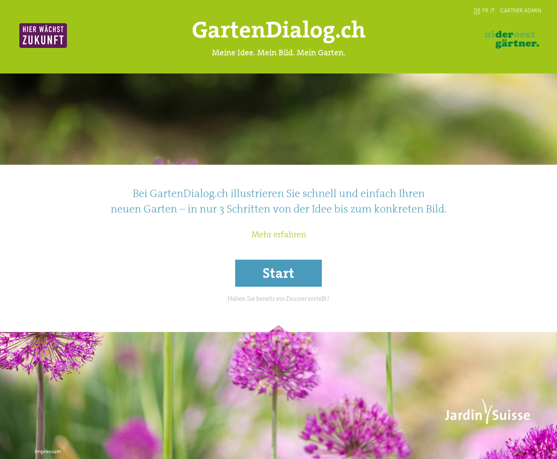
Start (278, 292)
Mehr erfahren (278, 253)
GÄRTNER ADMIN (521, 10)
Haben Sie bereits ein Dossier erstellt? (278, 317)
